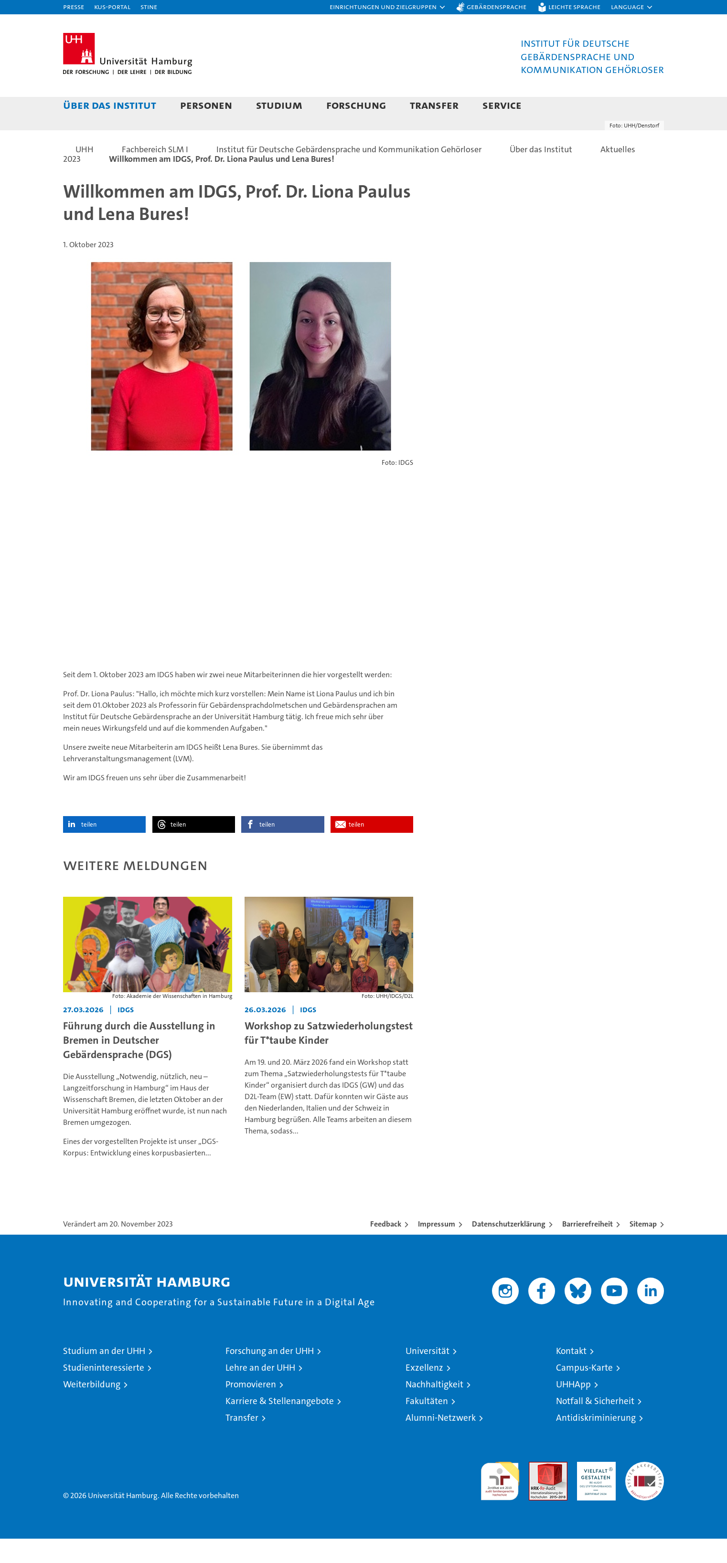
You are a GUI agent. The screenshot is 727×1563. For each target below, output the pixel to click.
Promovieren (250, 1409)
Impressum (436, 1248)
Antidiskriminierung (596, 1442)
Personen (206, 105)
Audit (538, 1491)
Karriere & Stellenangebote (279, 1425)
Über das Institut (109, 105)
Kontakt (571, 1375)
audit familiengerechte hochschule (500, 1501)
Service (502, 105)
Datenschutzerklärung (508, 1248)
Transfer (434, 105)
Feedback (385, 1248)
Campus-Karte (584, 1392)
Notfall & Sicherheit (595, 1425)
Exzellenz (424, 1392)
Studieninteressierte (103, 1392)
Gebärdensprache (496, 6)
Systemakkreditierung (644, 1491)
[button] (388, 7)
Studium (279, 105)
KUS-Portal (112, 6)
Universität (427, 1375)
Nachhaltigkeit (434, 1409)
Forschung (356, 105)
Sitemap (643, 1248)
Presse (73, 6)
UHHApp (573, 1409)
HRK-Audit (594, 1491)
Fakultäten (427, 1425)
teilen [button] (88, 849)
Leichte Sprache (574, 6)
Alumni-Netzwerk (441, 1442)
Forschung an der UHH (269, 1375)
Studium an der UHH (104, 1375)
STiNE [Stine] (148, 6)
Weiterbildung (91, 1409)
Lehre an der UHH (260, 1392)
